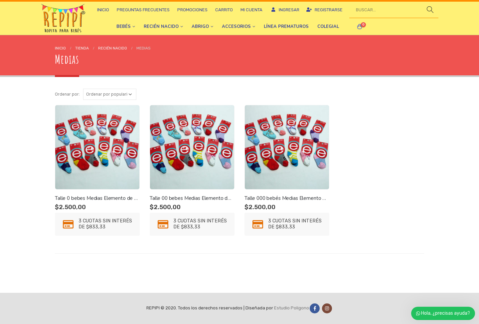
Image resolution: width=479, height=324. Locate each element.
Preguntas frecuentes (143, 9)
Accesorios (236, 27)
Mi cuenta (251, 9)
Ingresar (284, 9)
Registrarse (324, 9)
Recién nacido (161, 27)
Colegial (328, 27)
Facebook (315, 308)
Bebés (123, 27)
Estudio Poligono (291, 308)
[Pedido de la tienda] (109, 94)
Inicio (103, 9)
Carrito (224, 9)
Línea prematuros (286, 27)
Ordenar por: (67, 94)
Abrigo (200, 27)
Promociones (192, 9)
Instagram (327, 308)
